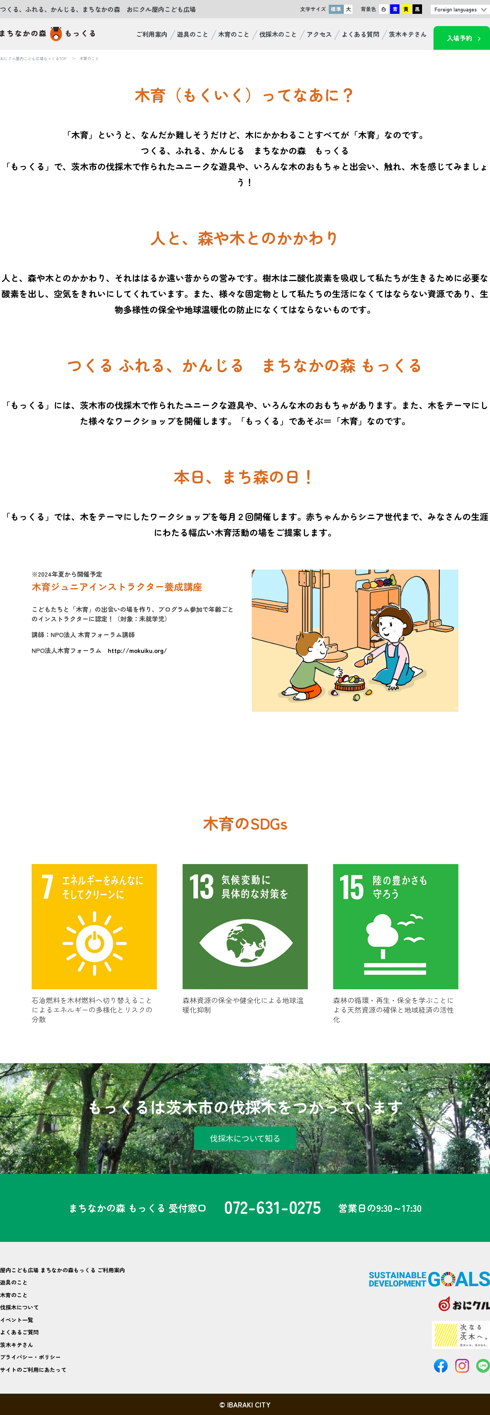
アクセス (319, 34)
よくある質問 (360, 34)
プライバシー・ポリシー (30, 1357)
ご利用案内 (152, 34)
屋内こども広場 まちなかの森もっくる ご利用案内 (62, 1270)
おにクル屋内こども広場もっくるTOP (33, 58)
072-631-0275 (272, 1208)
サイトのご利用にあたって (33, 1369)
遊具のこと (193, 34)
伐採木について (19, 1307)
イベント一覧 (16, 1320)
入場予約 (459, 38)
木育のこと (234, 34)
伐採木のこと (278, 34)
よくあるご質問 (19, 1332)
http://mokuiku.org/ (137, 650)
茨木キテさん (408, 34)
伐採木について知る (245, 1138)
